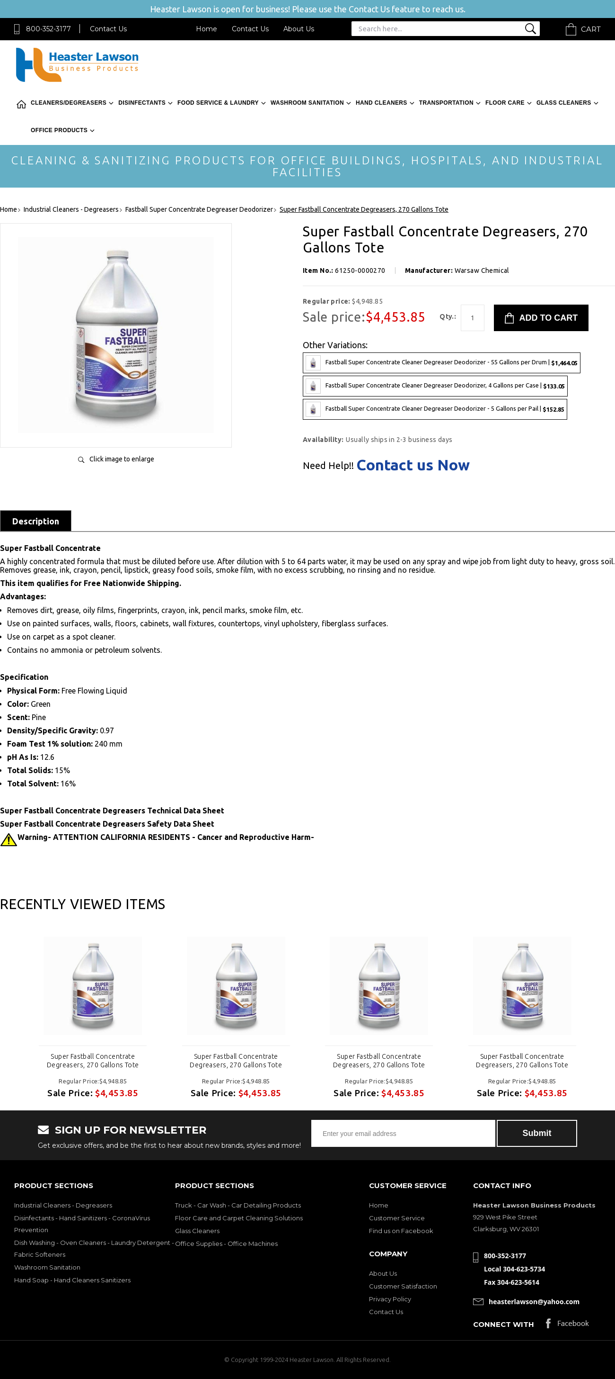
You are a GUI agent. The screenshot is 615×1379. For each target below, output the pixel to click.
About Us (298, 29)
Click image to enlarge (121, 459)
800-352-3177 (48, 29)
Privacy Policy (390, 1299)
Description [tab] (35, 521)
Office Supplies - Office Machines (226, 1243)
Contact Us (108, 29)
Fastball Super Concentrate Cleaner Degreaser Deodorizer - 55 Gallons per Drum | (442, 362)
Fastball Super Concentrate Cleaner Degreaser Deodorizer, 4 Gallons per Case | (435, 386)
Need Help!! (328, 465)
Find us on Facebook (401, 1231)
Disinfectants (142, 102)
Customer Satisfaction (403, 1286)
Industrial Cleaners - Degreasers (63, 1205)
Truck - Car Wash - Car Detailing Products (238, 1205)
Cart (591, 29)
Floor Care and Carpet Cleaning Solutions (239, 1218)
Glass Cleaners (563, 102)
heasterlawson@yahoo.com (534, 1301)
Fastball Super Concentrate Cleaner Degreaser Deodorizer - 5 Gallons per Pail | (435, 409)
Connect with (503, 1324)
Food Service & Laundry (218, 102)
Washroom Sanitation (307, 102)
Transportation (446, 102)
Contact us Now (413, 464)
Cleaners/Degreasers (68, 102)
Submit (537, 1133)
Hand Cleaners (381, 102)
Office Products (59, 130)
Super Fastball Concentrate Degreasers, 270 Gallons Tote (93, 1061)
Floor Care (505, 102)
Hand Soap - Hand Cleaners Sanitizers (72, 1280)
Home (206, 29)
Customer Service (397, 1218)
